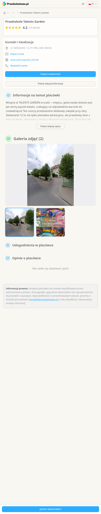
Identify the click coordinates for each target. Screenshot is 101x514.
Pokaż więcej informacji (50, 83)
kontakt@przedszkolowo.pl (43, 299)
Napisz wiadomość (50, 74)
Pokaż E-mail (17, 53)
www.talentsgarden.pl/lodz (24, 59)
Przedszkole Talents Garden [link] (34, 12)
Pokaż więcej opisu (50, 126)
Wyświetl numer (19, 65)
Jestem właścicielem (50, 509)
